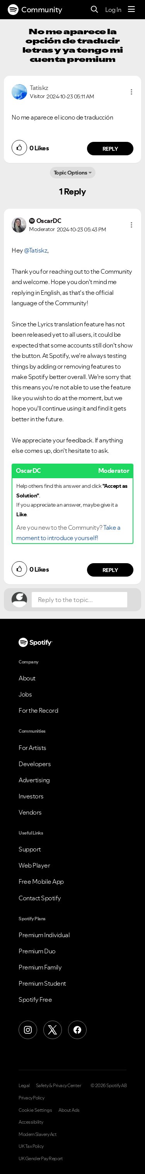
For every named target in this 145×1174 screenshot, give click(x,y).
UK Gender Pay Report (41, 1159)
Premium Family (40, 967)
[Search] (95, 9)
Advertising (34, 780)
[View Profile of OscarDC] (48, 220)
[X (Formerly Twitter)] (52, 1030)
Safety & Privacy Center (58, 1086)
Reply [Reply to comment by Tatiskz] (110, 149)
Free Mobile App (41, 881)
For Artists (32, 747)
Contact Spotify (40, 898)
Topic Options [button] (70, 172)
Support (30, 849)
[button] (131, 92)
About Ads (69, 1110)
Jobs (25, 694)
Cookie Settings (35, 1110)
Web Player (34, 865)
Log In (113, 9)
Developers (35, 764)
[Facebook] (77, 1030)
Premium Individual (44, 935)
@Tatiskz (35, 250)
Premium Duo (37, 951)
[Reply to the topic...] (79, 599)
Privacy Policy (31, 1098)
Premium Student (42, 983)
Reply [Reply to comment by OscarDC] (110, 570)
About (27, 678)
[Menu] (131, 9)
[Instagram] (28, 1030)
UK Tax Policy (31, 1146)
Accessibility (31, 1122)
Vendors (30, 812)
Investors (31, 796)
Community (35, 9)
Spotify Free (35, 999)
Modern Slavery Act (37, 1134)
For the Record (38, 710)
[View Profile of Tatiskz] (39, 87)
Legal (24, 1086)
